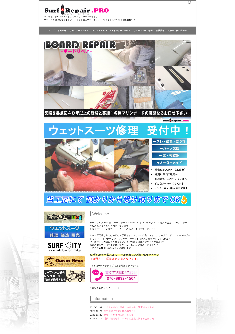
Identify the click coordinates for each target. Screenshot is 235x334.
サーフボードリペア (79, 30)
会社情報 (160, 30)
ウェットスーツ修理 (143, 30)
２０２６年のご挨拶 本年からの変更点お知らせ (129, 307)
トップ (51, 30)
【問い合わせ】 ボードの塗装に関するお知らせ (129, 318)
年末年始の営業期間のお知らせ (120, 311)
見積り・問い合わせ (177, 30)
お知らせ (62, 30)
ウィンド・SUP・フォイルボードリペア (111, 30)
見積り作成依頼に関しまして (119, 315)
